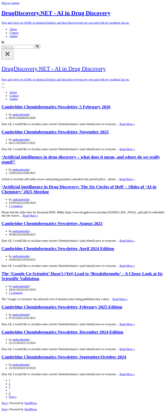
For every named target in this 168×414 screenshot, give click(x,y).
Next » (13, 396)
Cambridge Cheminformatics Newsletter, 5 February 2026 (55, 106)
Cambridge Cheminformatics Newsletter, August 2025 (52, 223)
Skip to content (10, 3)
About (13, 29)
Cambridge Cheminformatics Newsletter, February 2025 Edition (61, 307)
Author (14, 36)
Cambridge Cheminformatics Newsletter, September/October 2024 (63, 356)
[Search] (2, 42)
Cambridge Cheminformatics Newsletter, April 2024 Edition (57, 248)
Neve (4, 403)
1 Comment (16, 206)
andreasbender (20, 114)
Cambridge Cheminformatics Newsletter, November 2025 (55, 131)
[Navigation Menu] (2, 83)
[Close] (7, 54)
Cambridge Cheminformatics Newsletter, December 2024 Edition (62, 332)
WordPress (30, 403)
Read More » (127, 124)
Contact (14, 32)
